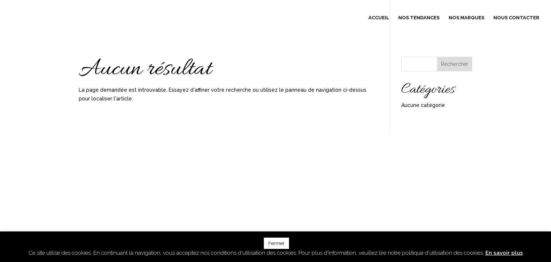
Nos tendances (418, 17)
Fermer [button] (276, 243)
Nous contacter (516, 17)
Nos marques (466, 17)
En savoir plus (504, 253)
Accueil (378, 17)
